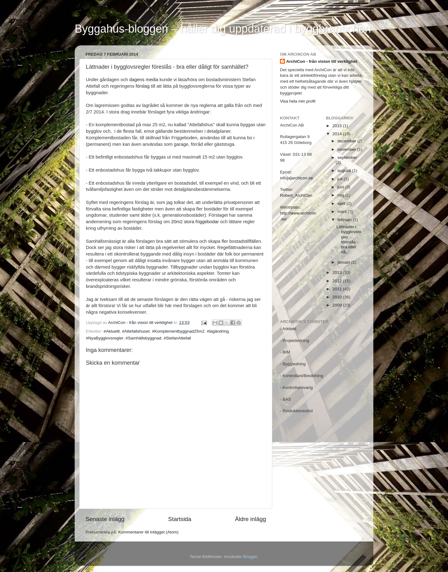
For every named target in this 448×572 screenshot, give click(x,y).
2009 (337, 305)
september (347, 157)
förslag (143, 86)
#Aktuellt (112, 331)
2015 (337, 125)
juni (341, 187)
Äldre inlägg (250, 519)
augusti (345, 170)
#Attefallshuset (136, 331)
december (347, 141)
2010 (337, 297)
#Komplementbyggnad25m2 (178, 331)
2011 (337, 289)
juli (341, 179)
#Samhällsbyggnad (143, 338)
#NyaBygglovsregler (104, 338)
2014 (337, 133)
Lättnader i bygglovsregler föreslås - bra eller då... (348, 239)
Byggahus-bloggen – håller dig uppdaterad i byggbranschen (223, 28)
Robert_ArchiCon (296, 195)
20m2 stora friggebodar (195, 221)
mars (343, 211)
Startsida (179, 519)
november (347, 149)
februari (345, 219)
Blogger (250, 556)
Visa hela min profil (297, 101)
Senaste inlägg (105, 519)
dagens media (143, 79)
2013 (337, 272)
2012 (337, 281)
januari (344, 262)
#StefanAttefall (177, 338)
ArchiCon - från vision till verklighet (321, 61)
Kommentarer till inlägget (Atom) (148, 532)
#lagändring (218, 331)
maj (342, 195)
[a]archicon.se (300, 178)
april (342, 203)
